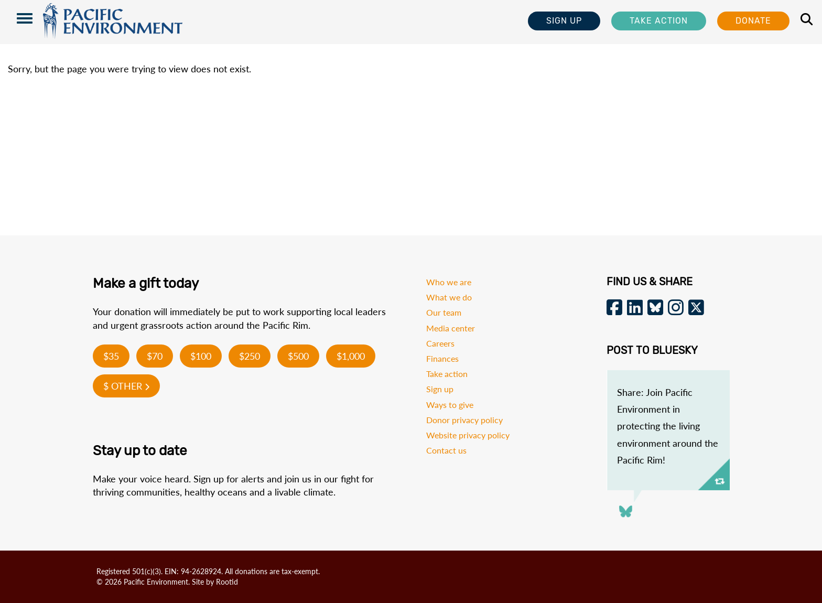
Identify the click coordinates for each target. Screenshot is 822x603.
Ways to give (449, 405)
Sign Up (564, 21)
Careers (440, 343)
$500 (298, 356)
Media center (450, 328)
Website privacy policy (468, 435)
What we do (449, 297)
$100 (200, 356)
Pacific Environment (112, 22)
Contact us (446, 450)
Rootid (227, 581)
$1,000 (351, 356)
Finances (442, 358)
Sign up (439, 389)
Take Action (659, 21)
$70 (155, 356)
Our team (443, 312)
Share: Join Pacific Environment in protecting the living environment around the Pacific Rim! (667, 426)
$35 (111, 356)
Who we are (448, 282)
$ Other (126, 386)
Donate (753, 21)
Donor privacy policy (464, 420)
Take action (447, 374)
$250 (249, 356)
